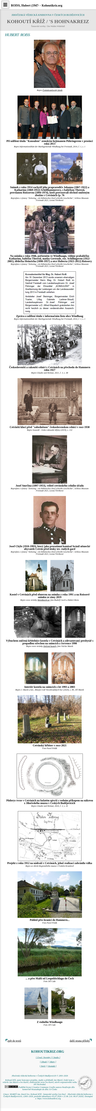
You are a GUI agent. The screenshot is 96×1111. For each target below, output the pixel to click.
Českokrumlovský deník (52, 90)
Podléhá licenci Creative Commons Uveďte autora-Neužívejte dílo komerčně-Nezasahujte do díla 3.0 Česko (40, 1088)
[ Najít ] (42, 1066)
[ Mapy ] (52, 1062)
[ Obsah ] (44, 1062)
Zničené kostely (49, 646)
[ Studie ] (56, 1057)
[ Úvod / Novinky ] (44, 1057)
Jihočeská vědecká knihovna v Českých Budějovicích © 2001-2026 (40, 1076)
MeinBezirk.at (43, 600)
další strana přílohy (80, 1040)
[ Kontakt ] (52, 1066)
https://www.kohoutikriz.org (49, 1098)
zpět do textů (14, 1040)
